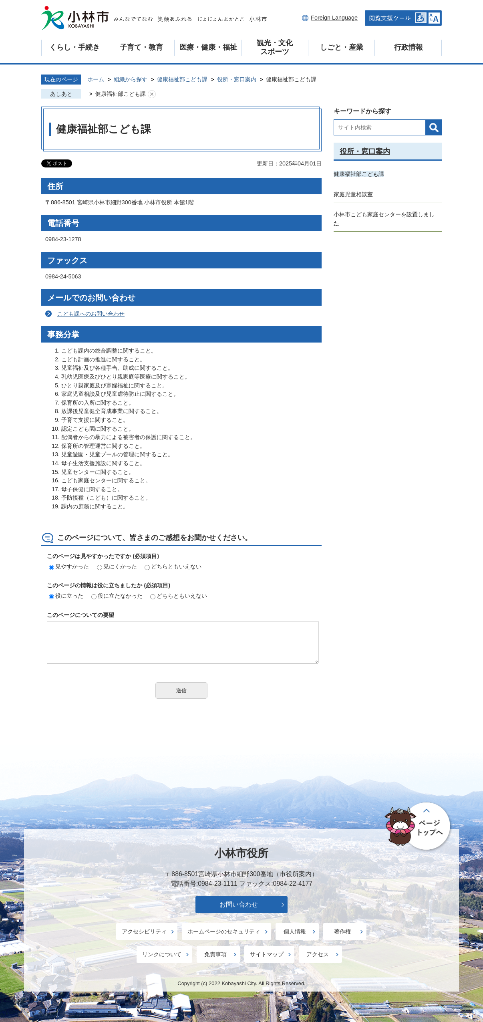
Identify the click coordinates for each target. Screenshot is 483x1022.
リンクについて (161, 954)
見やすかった (69, 566)
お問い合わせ (238, 904)
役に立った (66, 596)
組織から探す (130, 79)
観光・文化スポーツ (275, 47)
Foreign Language (334, 17)
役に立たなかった (117, 596)
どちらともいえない (173, 566)
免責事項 (215, 954)
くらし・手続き (74, 47)
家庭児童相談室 (353, 194)
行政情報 (408, 47)
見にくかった (117, 566)
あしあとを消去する (152, 94)
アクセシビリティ (144, 931)
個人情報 (295, 931)
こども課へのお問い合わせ (91, 313)
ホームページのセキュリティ (223, 931)
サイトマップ (267, 954)
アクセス (317, 954)
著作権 (342, 931)
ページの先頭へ (418, 827)
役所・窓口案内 (236, 79)
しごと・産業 (341, 47)
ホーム (95, 79)
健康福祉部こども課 (182, 79)
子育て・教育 (141, 47)
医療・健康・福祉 (208, 47)
